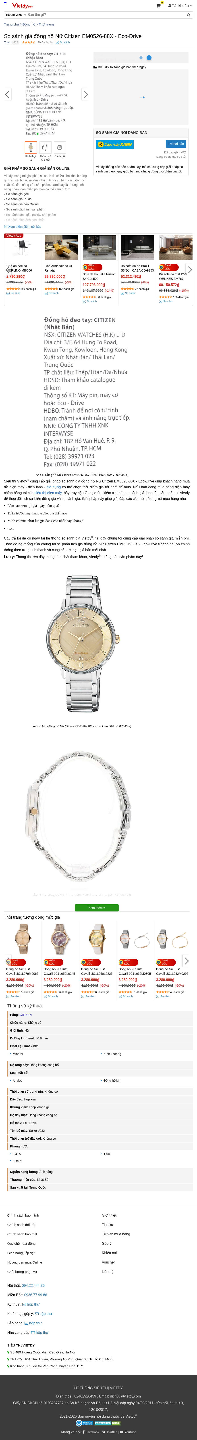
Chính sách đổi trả (21, 1225)
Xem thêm (96, 908)
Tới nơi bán (176, 144)
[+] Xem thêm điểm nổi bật (22, 226)
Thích (7, 42)
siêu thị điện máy (48, 493)
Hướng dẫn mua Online (24, 1262)
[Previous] (7, 94)
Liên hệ (108, 1272)
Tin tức (107, 1225)
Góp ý (106, 1243)
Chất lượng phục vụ (22, 1272)
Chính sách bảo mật (22, 1234)
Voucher (108, 1262)
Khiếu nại (109, 1253)
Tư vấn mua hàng (116, 1234)
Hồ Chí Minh (113, 54)
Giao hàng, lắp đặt (21, 1253)
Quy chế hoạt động (21, 1243)
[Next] (85, 94)
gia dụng (54, 487)
